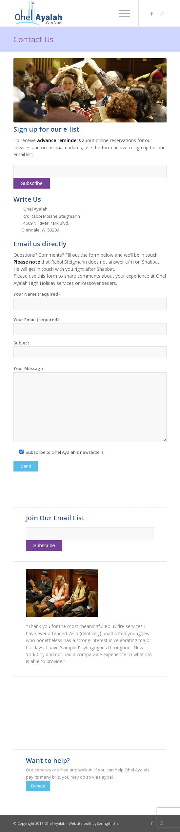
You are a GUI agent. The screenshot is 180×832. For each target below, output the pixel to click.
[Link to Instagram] (162, 14)
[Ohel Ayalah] (74, 13)
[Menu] (121, 13)
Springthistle (108, 823)
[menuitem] (121, 13)
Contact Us (33, 39)
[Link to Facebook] (152, 14)
